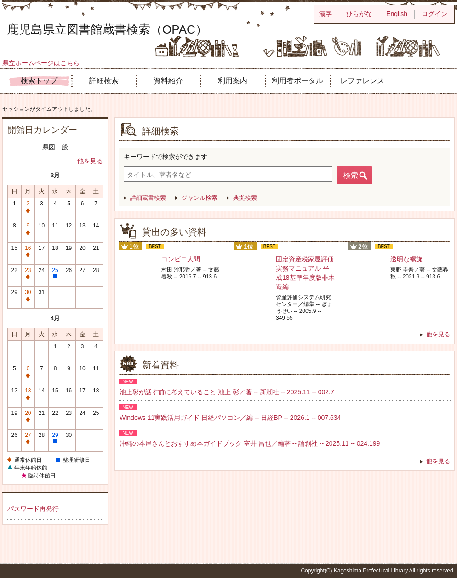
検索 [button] (350, 175)
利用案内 (232, 81)
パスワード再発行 (33, 508)
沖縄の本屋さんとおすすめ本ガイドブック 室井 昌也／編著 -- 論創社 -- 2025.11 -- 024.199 (250, 443)
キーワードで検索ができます (165, 156)
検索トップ (39, 81)
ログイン (434, 13)
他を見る (90, 160)
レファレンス (362, 81)
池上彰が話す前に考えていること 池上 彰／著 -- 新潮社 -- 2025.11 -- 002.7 (227, 392)
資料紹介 (168, 81)
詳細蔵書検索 (148, 197)
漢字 (325, 13)
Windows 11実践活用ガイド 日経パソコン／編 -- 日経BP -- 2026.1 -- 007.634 (230, 417)
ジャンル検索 (199, 197)
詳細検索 (104, 81)
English (396, 13)
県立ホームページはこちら (41, 63)
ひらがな (359, 13)
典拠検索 (245, 197)
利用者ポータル (297, 81)
